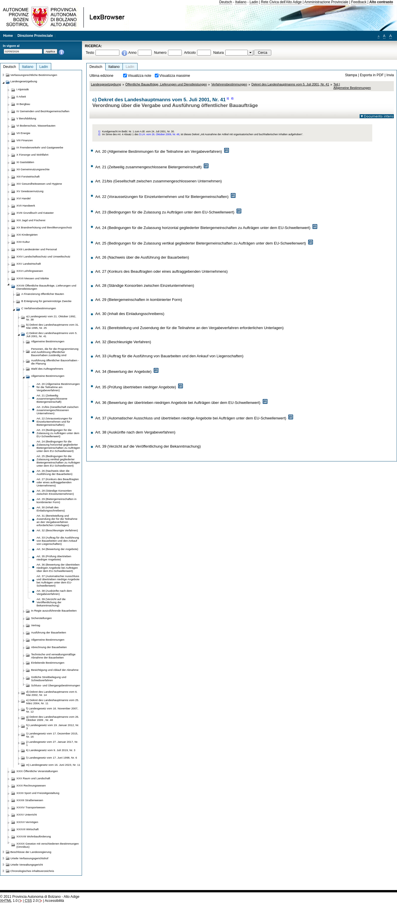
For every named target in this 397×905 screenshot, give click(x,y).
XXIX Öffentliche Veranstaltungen (37, 771)
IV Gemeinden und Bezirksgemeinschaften (42, 111)
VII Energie (23, 133)
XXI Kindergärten (27, 234)
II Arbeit (21, 96)
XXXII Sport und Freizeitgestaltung (37, 793)
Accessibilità (54, 901)
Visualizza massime (174, 76)
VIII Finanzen (24, 140)
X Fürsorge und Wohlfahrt (32, 154)
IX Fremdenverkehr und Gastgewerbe (39, 147)
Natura (218, 53)
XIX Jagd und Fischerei (30, 220)
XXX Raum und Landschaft (33, 778)
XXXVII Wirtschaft (27, 829)
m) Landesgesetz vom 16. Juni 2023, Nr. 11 (53, 764)
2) (232, 98)
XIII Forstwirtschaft (27, 176)
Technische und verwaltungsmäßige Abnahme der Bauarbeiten (53, 656)
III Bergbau (23, 104)
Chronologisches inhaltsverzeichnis (32, 870)
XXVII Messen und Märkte (32, 278)
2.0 (31, 901)
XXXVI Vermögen (27, 822)
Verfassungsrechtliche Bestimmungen (33, 75)
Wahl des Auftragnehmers (47, 368)
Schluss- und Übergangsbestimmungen (55, 685)
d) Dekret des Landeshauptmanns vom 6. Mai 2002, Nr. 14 (51, 693)
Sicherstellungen (41, 618)
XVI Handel (23, 198)
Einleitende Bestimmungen (47, 662)
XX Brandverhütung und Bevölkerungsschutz (44, 227)
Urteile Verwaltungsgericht (26, 864)
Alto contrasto (381, 2)
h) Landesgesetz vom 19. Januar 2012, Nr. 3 (52, 726)
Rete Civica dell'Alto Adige (281, 2)
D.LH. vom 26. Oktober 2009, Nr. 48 (159, 134)
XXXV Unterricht (26, 814)
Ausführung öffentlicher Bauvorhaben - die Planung (55, 362)
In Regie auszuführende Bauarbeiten (54, 610)
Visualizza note (139, 76)
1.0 (9, 901)
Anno (132, 53)
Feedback (358, 2)
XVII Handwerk (25, 205)
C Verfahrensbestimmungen (38, 308)
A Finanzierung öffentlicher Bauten (42, 293)
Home (8, 36)
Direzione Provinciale (35, 36)
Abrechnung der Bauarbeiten (49, 647)
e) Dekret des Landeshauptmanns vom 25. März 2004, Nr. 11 (52, 701)
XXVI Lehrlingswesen (29, 270)
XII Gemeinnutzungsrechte (32, 169)
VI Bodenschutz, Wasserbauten (36, 125)
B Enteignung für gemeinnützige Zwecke (46, 301)
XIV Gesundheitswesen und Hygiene (39, 183)
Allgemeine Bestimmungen (47, 341)
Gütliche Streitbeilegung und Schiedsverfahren (48, 678)
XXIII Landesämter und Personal (36, 249)
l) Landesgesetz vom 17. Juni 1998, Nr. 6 (51, 757)
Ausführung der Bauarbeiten (48, 632)
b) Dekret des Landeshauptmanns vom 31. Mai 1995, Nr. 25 (52, 326)
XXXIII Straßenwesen (29, 800)
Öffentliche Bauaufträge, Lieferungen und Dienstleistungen (166, 84)
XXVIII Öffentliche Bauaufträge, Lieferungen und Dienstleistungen (46, 287)
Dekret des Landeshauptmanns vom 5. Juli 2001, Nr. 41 (290, 84)
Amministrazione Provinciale (326, 2)
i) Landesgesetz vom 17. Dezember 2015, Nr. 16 (52, 735)
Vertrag (35, 625)
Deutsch (225, 2)
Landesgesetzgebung (106, 84)
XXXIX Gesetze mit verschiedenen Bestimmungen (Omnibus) (47, 845)
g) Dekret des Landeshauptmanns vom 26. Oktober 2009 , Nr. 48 (52, 718)
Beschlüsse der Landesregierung (30, 852)
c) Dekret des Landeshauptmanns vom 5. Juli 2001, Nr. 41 (51, 334)
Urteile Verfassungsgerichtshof (29, 858)
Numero (160, 53)
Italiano (240, 2)
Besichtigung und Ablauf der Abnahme (55, 669)
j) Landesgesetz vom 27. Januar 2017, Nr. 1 (52, 743)
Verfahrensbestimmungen (229, 84)
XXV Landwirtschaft (28, 263)
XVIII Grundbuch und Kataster (35, 212)
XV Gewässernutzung (29, 191)
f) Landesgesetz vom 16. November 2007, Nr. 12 (52, 710)
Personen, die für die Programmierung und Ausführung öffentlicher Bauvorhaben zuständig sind (55, 352)
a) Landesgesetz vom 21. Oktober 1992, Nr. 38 (51, 318)
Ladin (253, 2)
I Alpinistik (22, 89)
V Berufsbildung (26, 118)
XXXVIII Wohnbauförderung (33, 836)
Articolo (190, 53)
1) (227, 98)
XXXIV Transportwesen (30, 807)
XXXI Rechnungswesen (31, 785)
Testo (90, 53)
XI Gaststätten (25, 162)
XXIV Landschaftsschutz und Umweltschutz (43, 256)
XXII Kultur (23, 241)
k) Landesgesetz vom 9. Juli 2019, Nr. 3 (50, 750)
